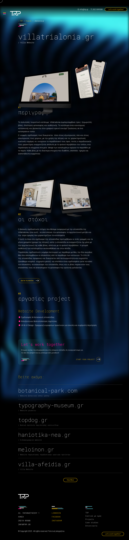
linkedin (56, 513)
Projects (28, 21)
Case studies (91, 522)
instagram (57, 520)
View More (70, 480)
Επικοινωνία (91, 526)
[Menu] (4, 13)
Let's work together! (116, 9)
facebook (56, 516)
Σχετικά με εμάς (93, 516)
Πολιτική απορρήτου (56, 531)
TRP (21, 21)
